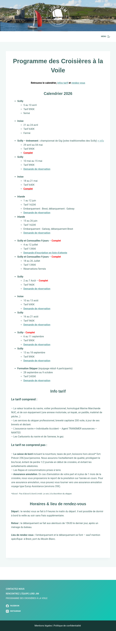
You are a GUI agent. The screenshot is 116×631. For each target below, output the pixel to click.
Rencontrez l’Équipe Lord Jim (22, 593)
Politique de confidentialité (67, 625)
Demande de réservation (36, 232)
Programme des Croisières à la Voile (27, 598)
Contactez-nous (15, 589)
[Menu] (105, 36)
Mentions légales (43, 625)
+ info (101, 140)
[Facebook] (13, 605)
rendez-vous (78, 82)
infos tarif (62, 82)
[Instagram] (13, 611)
